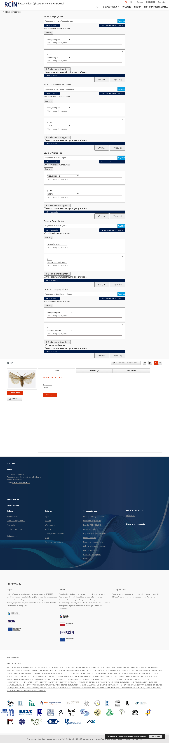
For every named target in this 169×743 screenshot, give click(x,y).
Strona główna (13, 505)
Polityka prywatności (91, 550)
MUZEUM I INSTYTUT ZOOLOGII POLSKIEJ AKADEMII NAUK (132, 682)
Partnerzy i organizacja (92, 521)
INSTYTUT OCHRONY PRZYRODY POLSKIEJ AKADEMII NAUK (121, 679)
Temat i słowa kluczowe (54, 542)
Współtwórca (50, 525)
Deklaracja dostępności (92, 554)
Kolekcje (126, 7)
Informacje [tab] (94, 371)
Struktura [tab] (131, 371)
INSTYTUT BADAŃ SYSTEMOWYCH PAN (130, 667)
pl (156, 363)
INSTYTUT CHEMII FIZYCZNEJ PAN (75, 673)
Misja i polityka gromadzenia (94, 516)
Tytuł (47, 516)
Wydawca (48, 529)
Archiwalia (11, 525)
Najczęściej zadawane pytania (94, 533)
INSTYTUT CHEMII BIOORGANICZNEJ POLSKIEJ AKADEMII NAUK (40, 673)
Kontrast (140, 2)
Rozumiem (156, 736)
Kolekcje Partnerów (14, 529)
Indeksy (137, 7)
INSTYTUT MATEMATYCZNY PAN (18, 667)
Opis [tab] (57, 371)
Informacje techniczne (91, 529)
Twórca (48, 521)
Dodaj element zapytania (57, 69)
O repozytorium (111, 7)
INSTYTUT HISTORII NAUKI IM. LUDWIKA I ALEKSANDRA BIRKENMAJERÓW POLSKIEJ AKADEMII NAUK (102, 685)
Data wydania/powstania (54, 533)
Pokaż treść (15, 393)
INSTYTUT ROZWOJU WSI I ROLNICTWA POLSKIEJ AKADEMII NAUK (48, 688)
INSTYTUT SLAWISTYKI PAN (50, 682)
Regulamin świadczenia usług (94, 542)
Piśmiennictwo (12, 516)
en (160, 363)
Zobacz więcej (12, 536)
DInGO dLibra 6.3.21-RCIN (72, 739)
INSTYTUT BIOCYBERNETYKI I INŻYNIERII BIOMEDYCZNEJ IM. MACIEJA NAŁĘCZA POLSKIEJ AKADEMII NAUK (108, 688)
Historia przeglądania (156, 7)
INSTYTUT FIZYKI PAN (153, 688)
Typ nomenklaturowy (56, 345)
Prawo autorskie (89, 538)
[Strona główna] (97, 7)
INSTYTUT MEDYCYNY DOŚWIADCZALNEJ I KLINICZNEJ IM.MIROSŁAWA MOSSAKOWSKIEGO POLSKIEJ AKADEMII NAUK (59, 679)
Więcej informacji (140, 736)
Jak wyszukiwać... (52, 25)
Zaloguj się (162, 2)
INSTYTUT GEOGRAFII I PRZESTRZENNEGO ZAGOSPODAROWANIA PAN (52, 676)
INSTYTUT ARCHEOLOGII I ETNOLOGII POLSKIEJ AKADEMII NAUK (52, 667)
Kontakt (86, 559)
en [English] (131, 2)
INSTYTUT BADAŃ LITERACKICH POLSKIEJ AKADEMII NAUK (96, 667)
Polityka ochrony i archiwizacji (94, 546)
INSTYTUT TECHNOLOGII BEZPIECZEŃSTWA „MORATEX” (26, 691)
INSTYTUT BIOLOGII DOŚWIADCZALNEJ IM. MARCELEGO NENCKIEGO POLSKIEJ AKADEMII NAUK (48, 670)
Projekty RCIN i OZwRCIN (92, 525)
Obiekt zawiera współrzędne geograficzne (66, 72)
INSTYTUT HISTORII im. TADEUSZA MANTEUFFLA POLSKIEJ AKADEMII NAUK (104, 676)
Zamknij (48, 32)
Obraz (45, 388)
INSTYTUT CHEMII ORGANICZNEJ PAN (100, 673)
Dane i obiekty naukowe (16, 521)
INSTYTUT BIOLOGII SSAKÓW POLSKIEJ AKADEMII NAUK (101, 670)
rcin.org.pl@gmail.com (21, 482)
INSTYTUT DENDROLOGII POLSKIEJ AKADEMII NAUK (132, 673)
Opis (47, 538)
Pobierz (13, 398)
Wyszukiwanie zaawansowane (112, 25)
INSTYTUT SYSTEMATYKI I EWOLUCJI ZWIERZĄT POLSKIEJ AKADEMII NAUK (85, 682)
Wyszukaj (121, 21)
